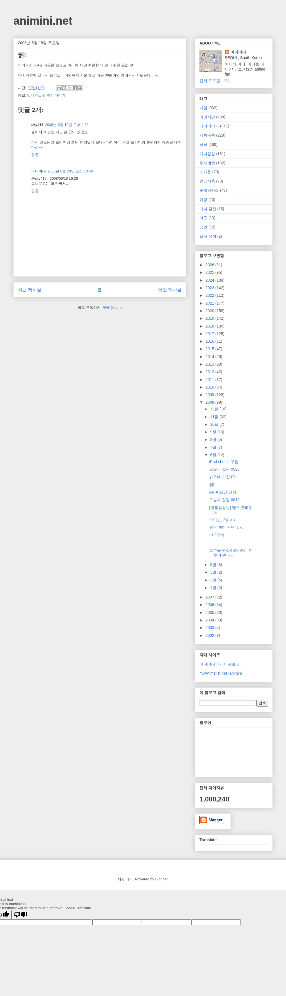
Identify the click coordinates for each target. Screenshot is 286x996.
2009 (210, 394)
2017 (210, 333)
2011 (210, 379)
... (211, 543)
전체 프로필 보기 (214, 80)
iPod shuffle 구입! (224, 461)
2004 (210, 620)
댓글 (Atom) (112, 307)
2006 (210, 604)
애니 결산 (207, 209)
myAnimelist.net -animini (220, 673)
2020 (210, 310)
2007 (210, 597)
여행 (203, 199)
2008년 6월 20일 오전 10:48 (70, 171)
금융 (203, 144)
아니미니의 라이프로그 (219, 664)
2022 (210, 295)
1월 (213, 587)
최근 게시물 (29, 289)
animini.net (42, 21)
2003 (210, 627)
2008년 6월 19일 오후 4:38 (66, 125)
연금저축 (207, 181)
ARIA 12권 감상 (222, 492)
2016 (210, 341)
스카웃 (205, 172)
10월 (214, 424)
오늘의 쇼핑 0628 (224, 469)
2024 (210, 280)
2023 (210, 288)
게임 (203, 108)
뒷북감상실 (209, 190)
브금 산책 (207, 236)
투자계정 (207, 163)
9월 (213, 432)
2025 (210, 272)
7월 (213, 447)
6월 (213, 455)
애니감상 (207, 153)
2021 (210, 303)
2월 (213, 580)
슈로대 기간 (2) (222, 476)
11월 (214, 417)
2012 (210, 372)
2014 (210, 356)
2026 (210, 265)
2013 (210, 364)
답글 (35, 155)
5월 (213, 564)
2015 (210, 349)
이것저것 (207, 117)
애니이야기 (56, 95)
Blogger (161, 879)
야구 (203, 218)
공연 (203, 227)
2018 (210, 326)
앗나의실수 (36, 95)
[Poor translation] (20, 914)
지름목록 (207, 135)
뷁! (211, 484)
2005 (210, 612)
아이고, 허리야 (222, 520)
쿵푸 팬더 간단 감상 (226, 527)
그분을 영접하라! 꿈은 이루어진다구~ (231, 552)
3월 (213, 572)
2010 (210, 387)
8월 (213, 439)
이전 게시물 (170, 289)
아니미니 (38, 171)
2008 (210, 402)
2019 (210, 318)
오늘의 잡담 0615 (224, 499)
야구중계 (217, 535)
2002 (210, 635)
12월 (214, 409)
